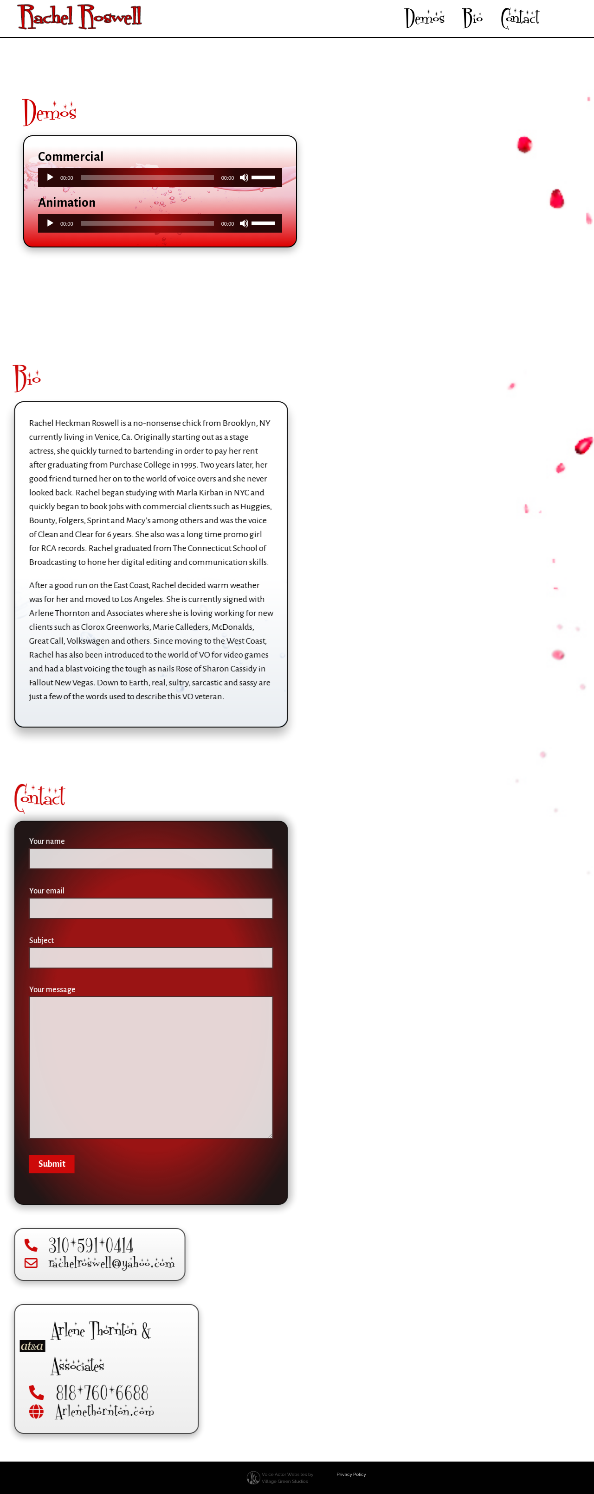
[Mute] (244, 177)
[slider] (147, 177)
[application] (160, 177)
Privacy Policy (351, 1474)
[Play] (50, 177)
